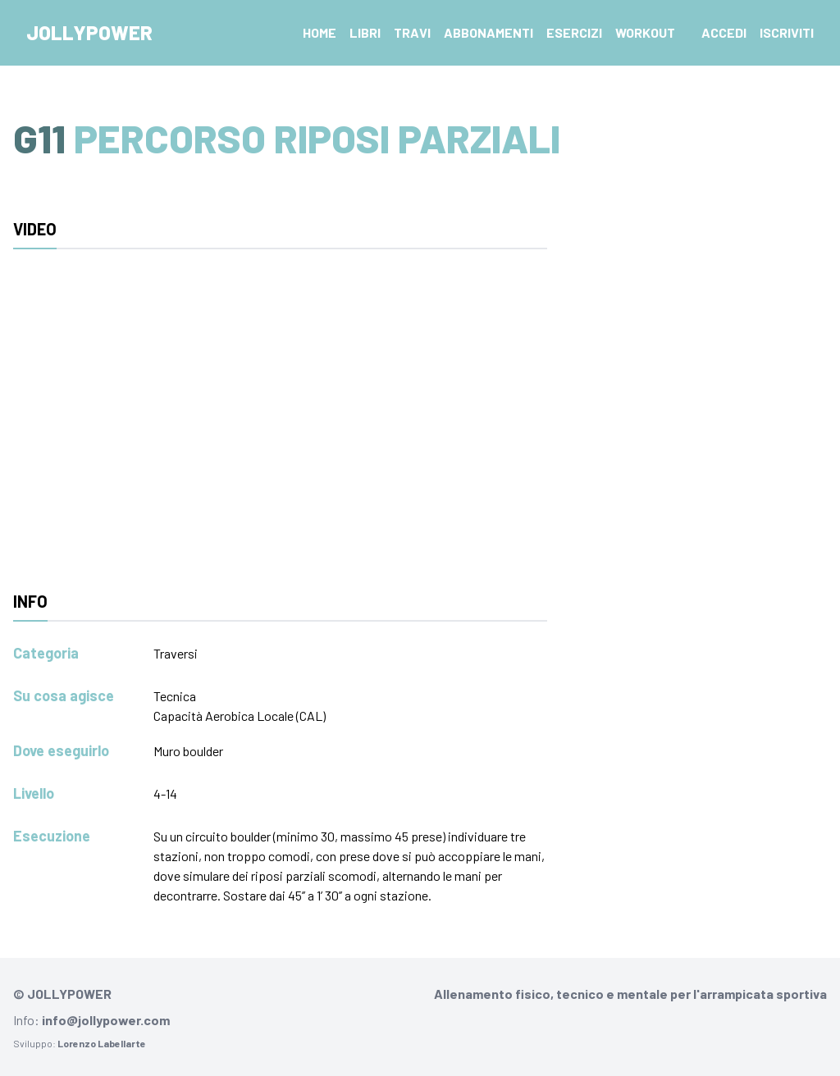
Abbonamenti (488, 32)
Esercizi (574, 32)
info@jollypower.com (106, 1020)
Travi (412, 32)
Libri (365, 32)
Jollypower (89, 32)
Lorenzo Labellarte (101, 1043)
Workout (645, 32)
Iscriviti (787, 32)
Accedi (723, 32)
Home (319, 32)
